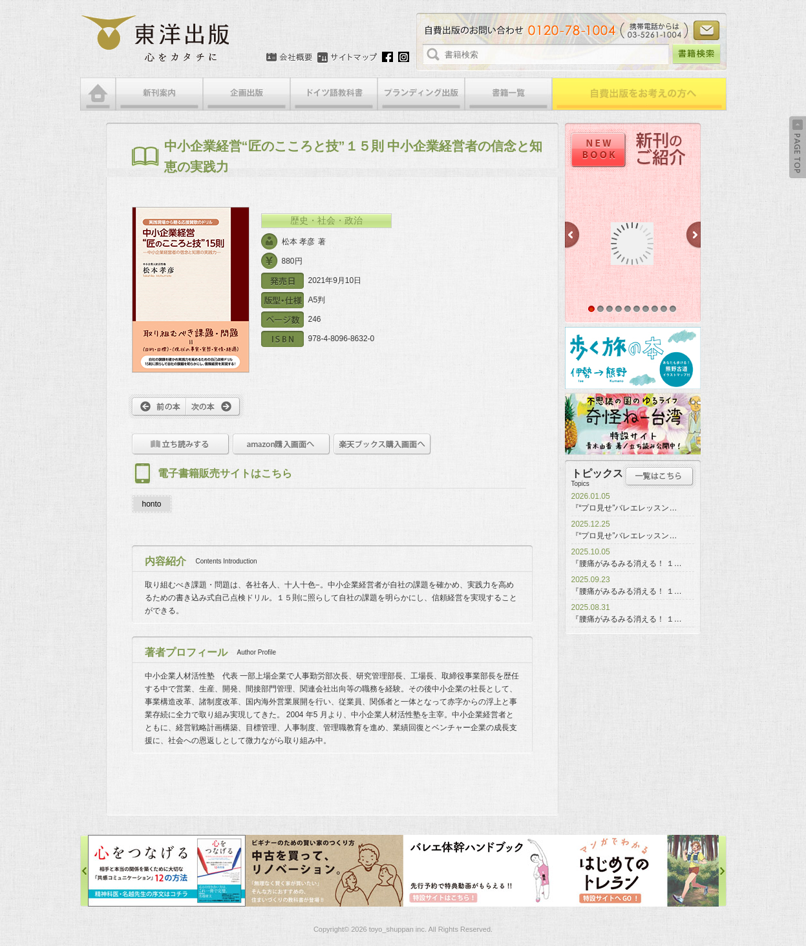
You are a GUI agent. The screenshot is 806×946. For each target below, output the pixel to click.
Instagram (403, 57)
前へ (157, 406)
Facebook (387, 57)
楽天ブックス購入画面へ (382, 444)
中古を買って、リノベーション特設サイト (324, 871)
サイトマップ (347, 57)
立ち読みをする (180, 444)
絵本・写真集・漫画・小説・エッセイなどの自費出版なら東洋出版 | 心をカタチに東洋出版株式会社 (156, 39)
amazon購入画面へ (281, 444)
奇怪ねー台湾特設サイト (633, 424)
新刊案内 (159, 94)
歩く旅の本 (633, 358)
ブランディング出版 (421, 94)
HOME (98, 94)
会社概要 (289, 57)
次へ (215, 406)
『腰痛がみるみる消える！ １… (626, 563)
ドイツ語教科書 (333, 94)
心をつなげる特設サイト (167, 871)
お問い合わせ (706, 30)
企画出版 (246, 94)
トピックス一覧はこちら (659, 476)
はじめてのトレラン (640, 871)
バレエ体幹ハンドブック (482, 871)
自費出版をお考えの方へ (639, 94)
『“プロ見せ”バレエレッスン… (624, 507)
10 (673, 309)
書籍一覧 (508, 94)
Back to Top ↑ (797, 147)
